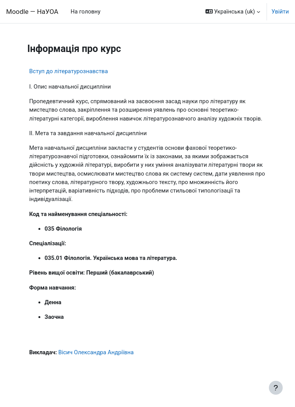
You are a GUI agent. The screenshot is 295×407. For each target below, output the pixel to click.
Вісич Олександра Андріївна (96, 352)
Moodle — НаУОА (32, 11)
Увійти (280, 11)
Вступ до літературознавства (68, 71)
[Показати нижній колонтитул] (276, 388)
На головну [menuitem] (86, 11)
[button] (233, 11)
